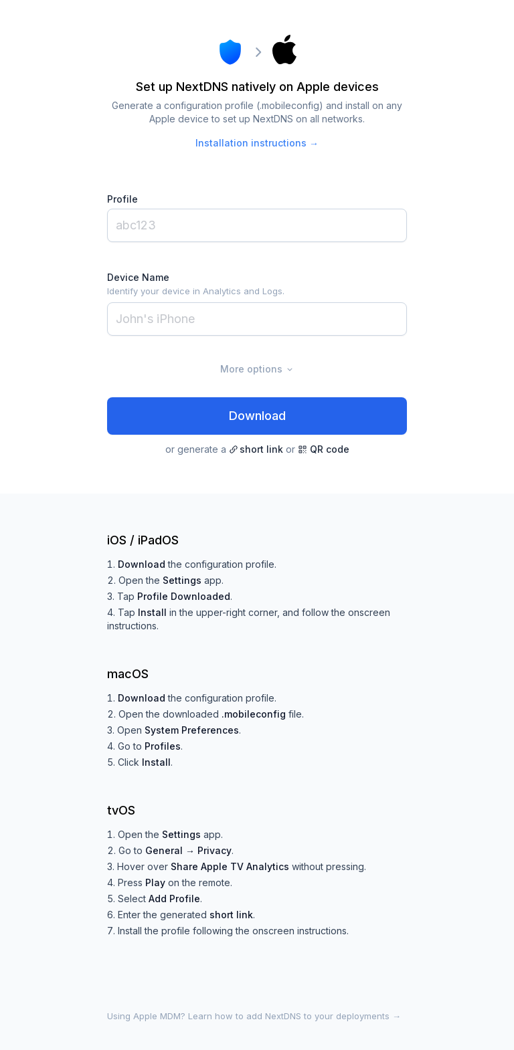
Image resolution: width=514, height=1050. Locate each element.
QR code (323, 449)
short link (256, 449)
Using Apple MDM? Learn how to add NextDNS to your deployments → (254, 1016)
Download (257, 416)
